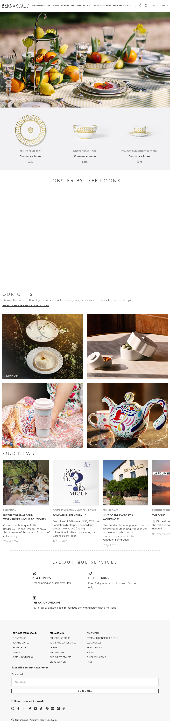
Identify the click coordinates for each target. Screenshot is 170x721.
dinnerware (19, 638)
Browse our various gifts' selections (25, 305)
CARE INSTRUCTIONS (96, 657)
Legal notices (94, 643)
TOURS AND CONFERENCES (63, 643)
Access (90, 653)
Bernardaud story (60, 638)
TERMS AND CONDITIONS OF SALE (103, 638)
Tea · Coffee (53, 6)
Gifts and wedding (23, 657)
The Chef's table (121, 6)
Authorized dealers (60, 657)
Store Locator (58, 662)
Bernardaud (57, 633)
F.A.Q (89, 662)
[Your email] (85, 682)
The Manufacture (101, 6)
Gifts (78, 6)
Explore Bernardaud (25, 633)
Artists (86, 6)
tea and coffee (21, 643)
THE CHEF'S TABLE (58, 653)
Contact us (93, 633)
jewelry (17, 653)
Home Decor (67, 6)
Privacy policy (94, 648)
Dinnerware (38, 6)
